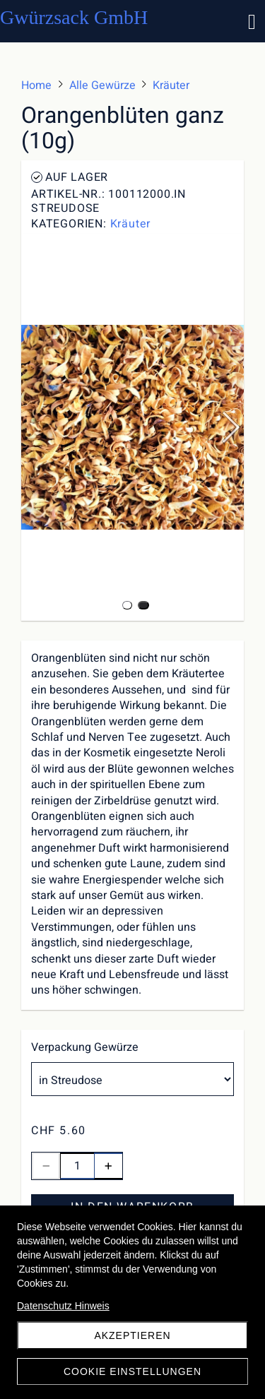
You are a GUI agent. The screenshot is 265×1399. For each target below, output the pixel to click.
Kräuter (130, 223)
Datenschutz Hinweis (63, 1305)
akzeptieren (132, 1335)
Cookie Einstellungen (132, 1371)
